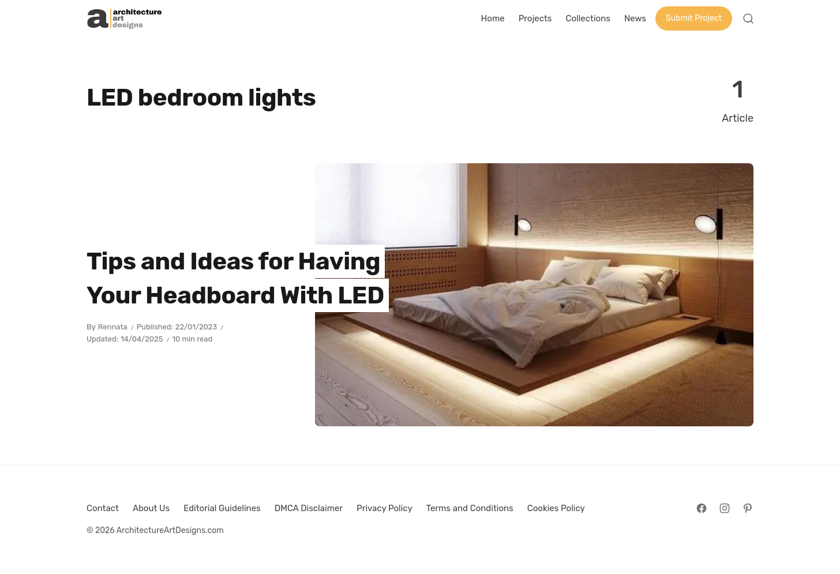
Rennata (112, 326)
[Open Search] (748, 18)
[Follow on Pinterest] (747, 508)
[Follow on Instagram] (724, 508)
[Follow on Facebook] (701, 508)
